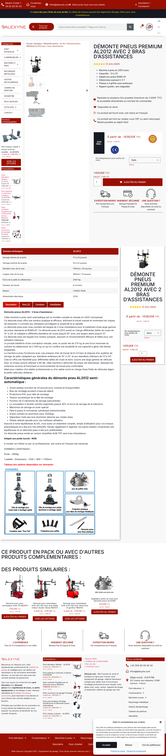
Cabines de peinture (9, 89)
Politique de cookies (117, 751)
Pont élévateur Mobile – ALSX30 (5, 178)
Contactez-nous (92, 666)
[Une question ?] (151, 194)
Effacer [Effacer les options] (131, 165)
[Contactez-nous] (27, 4)
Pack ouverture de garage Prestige (5, 231)
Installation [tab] (55, 304)
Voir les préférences (151, 745)
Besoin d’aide (91, 659)
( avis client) (113, 64)
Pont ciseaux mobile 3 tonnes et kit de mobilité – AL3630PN (10, 149)
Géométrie (9, 96)
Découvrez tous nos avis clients (89, 4)
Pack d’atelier (11, 101)
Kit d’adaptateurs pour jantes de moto (110, 159)
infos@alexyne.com (59, 4)
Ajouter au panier (143, 359)
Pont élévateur (11, 50)
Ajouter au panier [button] (15, 616)
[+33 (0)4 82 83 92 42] (127, 665)
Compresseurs (12, 57)
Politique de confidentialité (136, 751)
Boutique (38, 43)
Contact (8, 113)
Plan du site (90, 664)
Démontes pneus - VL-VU (54, 43)
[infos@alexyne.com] (46, 4)
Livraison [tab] (39, 304)
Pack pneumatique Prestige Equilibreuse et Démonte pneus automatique (56, 703)
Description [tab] (11, 304)
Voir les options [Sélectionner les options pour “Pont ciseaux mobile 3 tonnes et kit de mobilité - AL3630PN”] (11, 162)
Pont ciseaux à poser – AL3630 (56, 713)
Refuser (128, 745)
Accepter (106, 745)
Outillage (10, 107)
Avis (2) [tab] (26, 304)
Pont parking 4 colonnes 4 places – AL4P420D (6, 194)
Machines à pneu (11, 64)
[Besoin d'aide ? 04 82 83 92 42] (2, 4)
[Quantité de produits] (97, 182)
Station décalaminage (11, 80)
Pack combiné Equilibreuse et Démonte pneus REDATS (6, 212)
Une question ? (151, 200)
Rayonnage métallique (9, 72)
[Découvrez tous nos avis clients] (70, 4)
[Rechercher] (130, 27)
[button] (160, 722)
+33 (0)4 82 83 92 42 (141, 665)
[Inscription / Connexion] (136, 4)
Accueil (29, 43)
